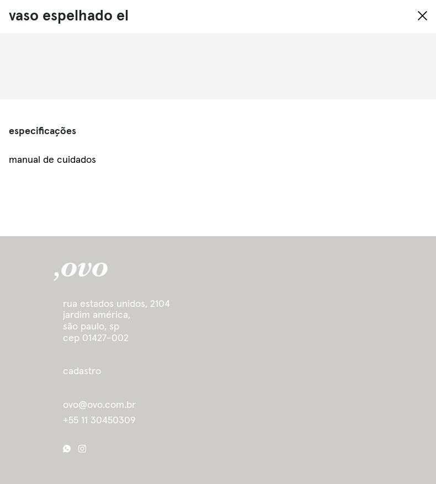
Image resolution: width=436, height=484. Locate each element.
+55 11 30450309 (99, 421)
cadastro (82, 371)
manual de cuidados (52, 160)
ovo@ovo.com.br (99, 405)
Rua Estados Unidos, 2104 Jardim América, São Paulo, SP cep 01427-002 (116, 321)
